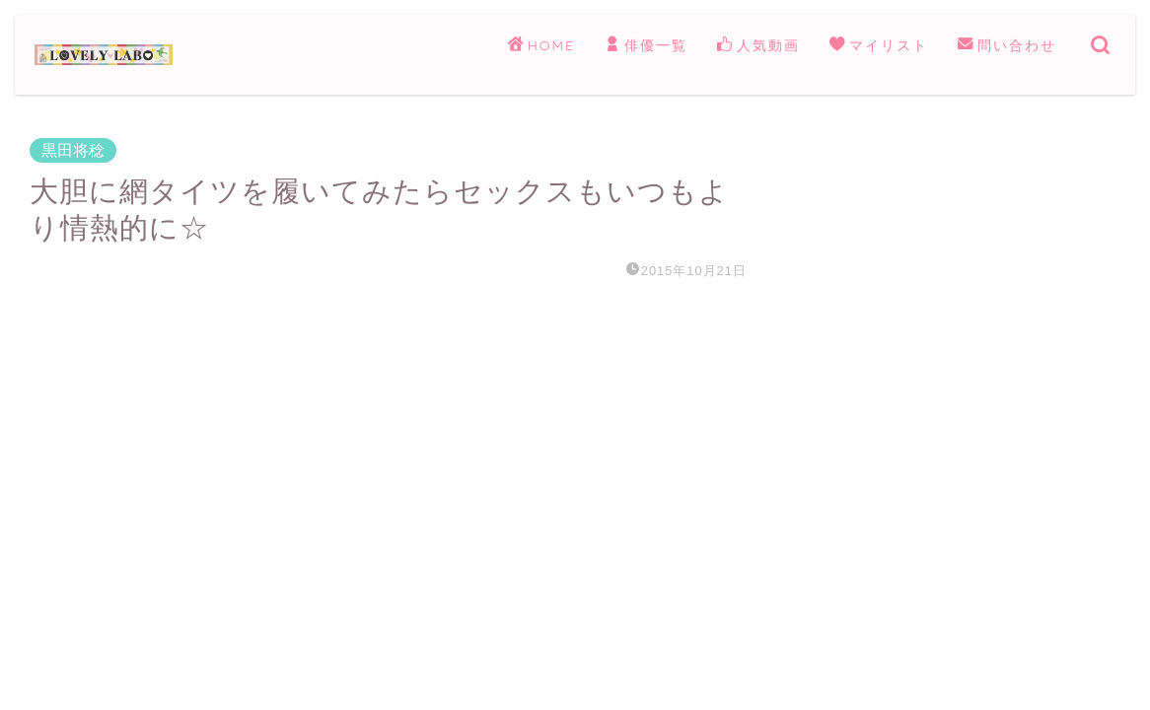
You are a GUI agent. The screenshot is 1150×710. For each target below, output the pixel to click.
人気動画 (758, 46)
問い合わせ (1007, 46)
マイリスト (878, 46)
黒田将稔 (73, 150)
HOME (541, 46)
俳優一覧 (646, 46)
